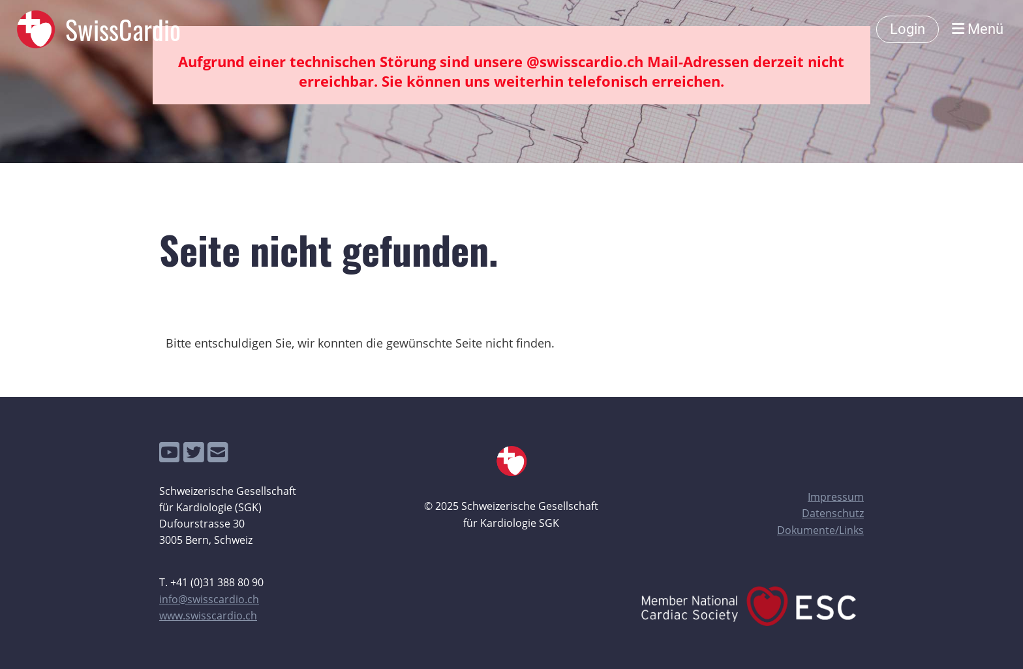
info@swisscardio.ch (209, 599)
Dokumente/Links (820, 530)
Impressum (836, 497)
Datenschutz (833, 513)
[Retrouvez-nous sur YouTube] (169, 452)
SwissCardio (123, 29)
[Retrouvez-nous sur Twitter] (193, 452)
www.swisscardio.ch (208, 615)
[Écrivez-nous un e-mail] (217, 452)
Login (907, 29)
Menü (977, 29)
